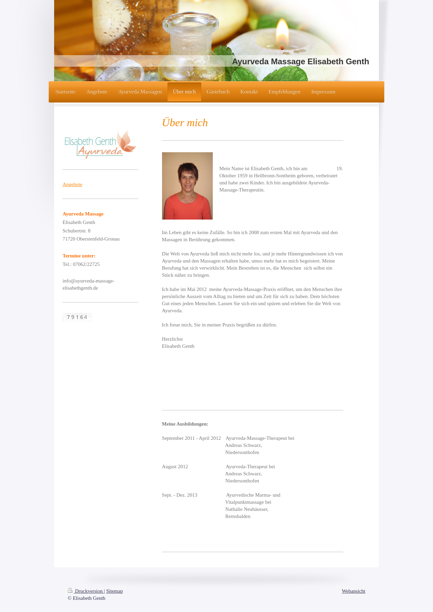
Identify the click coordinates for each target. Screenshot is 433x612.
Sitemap (114, 591)
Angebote (72, 184)
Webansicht (353, 591)
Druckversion (86, 591)
